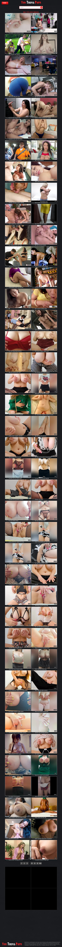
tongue (41, 351)
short (21, 648)
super (20, 754)
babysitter (40, 796)
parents (17, 414)
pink (21, 478)
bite (48, 351)
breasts (38, 351)
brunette (42, 330)
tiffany (40, 117)
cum (17, 75)
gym (36, 96)
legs (36, 436)
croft (19, 117)
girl (21, 160)
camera (47, 393)
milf (43, 33)
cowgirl (24, 817)
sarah (18, 266)
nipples (45, 351)
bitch (22, 860)
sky (38, 96)
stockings (37, 605)
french (36, 266)
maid (43, 266)
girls (13, 54)
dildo (10, 372)
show (15, 33)
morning (42, 732)
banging (46, 266)
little (47, 605)
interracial (17, 817)
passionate (44, 139)
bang (14, 351)
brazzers (44, 75)
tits (9, 33)
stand (22, 711)
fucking (43, 117)
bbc (43, 817)
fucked (20, 139)
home (14, 414)
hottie (14, 520)
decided (18, 33)
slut (45, 817)
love (10, 54)
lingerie (36, 54)
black (38, 393)
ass (12, 96)
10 (31, 863)
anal (14, 139)
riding (14, 96)
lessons (14, 775)
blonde (10, 75)
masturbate (38, 414)
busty (41, 54)
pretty (21, 669)
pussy (41, 181)
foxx (47, 75)
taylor (41, 96)
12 (37, 863)
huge (47, 33)
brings (17, 563)
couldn (46, 563)
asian (38, 181)
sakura (13, 181)
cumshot (37, 33)
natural (40, 33)
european (11, 139)
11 (34, 863)
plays (44, 457)
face (21, 245)
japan (45, 860)
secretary (38, 372)
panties (10, 436)
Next (40, 863)
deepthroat (13, 245)
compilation (49, 838)
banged (16, 117)
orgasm (18, 202)
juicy (42, 372)
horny (17, 754)
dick (44, 96)
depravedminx (18, 351)
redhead (10, 160)
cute (13, 75)
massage (15, 202)
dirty (13, 117)
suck (16, 54)
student (12, 33)
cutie (20, 436)
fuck (11, 393)
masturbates (49, 54)
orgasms (48, 414)
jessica (44, 202)
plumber (16, 330)
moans (51, 414)
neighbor (44, 414)
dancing (43, 393)
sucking (42, 308)
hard (44, 520)
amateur (37, 499)
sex (19, 75)
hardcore (37, 117)
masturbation (12, 287)
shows (44, 54)
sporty (18, 54)
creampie (37, 860)
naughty (49, 117)
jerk (22, 287)
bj (12, 266)
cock (19, 96)
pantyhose (14, 542)
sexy (40, 436)
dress (10, 414)
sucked (15, 266)
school (36, 75)
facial (14, 160)
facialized (41, 160)
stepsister (21, 584)
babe (36, 181)
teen (36, 160)
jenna (41, 75)
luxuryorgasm (48, 457)
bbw (18, 838)
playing (47, 478)
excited (22, 33)
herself (21, 414)
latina (10, 96)
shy (42, 436)
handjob (10, 202)
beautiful (10, 648)
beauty (39, 139)
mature (18, 224)
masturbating (41, 542)
